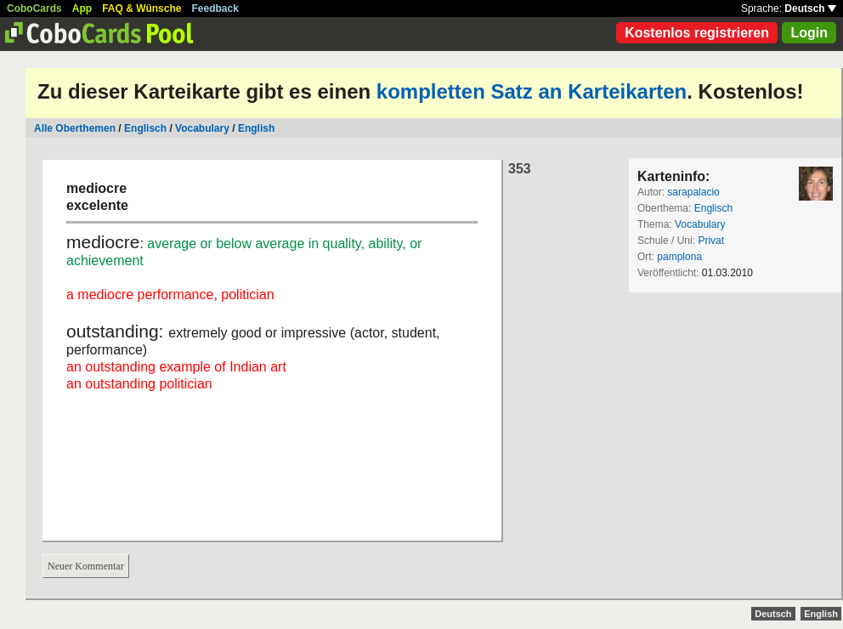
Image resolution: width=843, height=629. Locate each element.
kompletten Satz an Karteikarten (531, 91)
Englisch (145, 128)
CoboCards (34, 8)
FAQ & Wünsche (141, 8)
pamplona (679, 257)
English (256, 128)
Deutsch (810, 8)
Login (809, 33)
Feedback (215, 8)
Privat (711, 240)
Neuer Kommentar (86, 566)
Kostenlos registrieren (697, 33)
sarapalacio (693, 192)
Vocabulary (202, 128)
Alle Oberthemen (75, 128)
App (82, 8)
